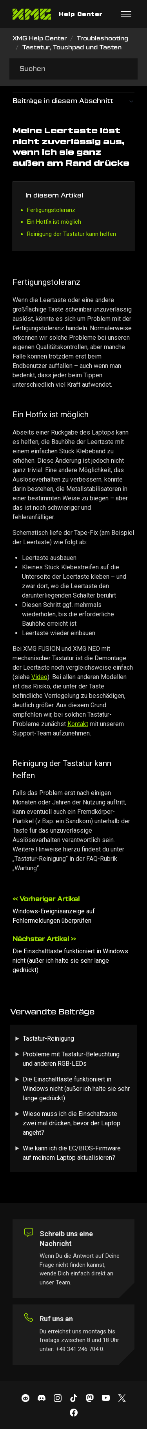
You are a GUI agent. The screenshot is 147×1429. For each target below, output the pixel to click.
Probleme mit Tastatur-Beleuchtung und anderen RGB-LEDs (71, 1058)
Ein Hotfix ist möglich (54, 221)
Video (39, 677)
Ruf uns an (56, 1319)
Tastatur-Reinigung (48, 1038)
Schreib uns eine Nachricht (66, 1239)
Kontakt (77, 724)
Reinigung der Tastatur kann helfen (71, 233)
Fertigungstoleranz (51, 210)
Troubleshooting (102, 39)
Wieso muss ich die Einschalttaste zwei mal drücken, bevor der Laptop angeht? (71, 1123)
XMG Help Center (40, 39)
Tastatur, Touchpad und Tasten (72, 48)
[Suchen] (73, 69)
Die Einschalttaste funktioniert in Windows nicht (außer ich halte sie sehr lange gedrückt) (70, 960)
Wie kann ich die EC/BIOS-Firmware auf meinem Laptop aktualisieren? (72, 1153)
